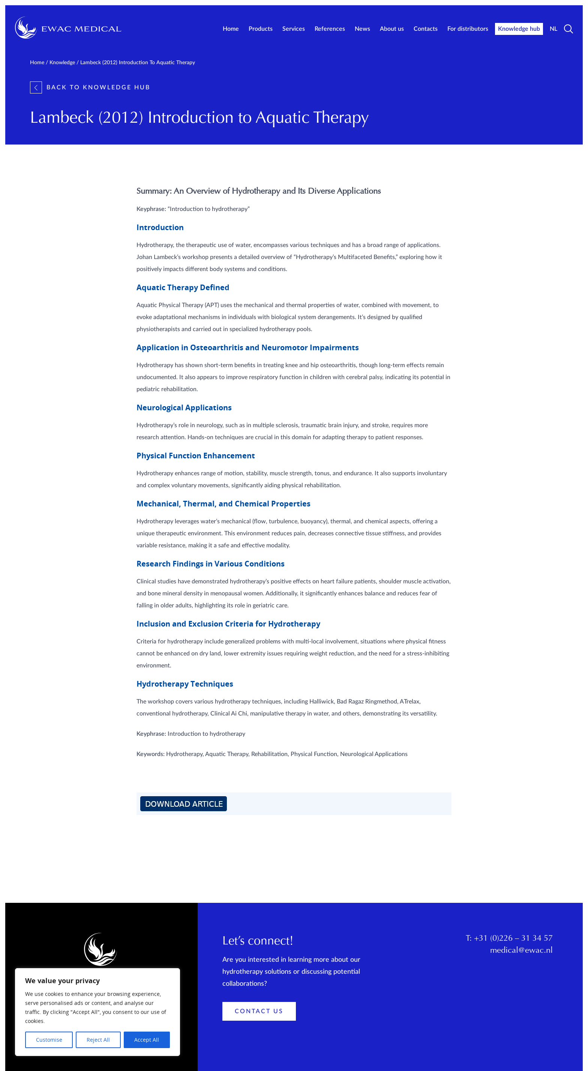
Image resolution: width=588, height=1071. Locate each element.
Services (293, 29)
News (362, 29)
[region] (97, 1012)
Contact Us (259, 1011)
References (330, 29)
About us (392, 29)
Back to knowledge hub (90, 87)
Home (231, 29)
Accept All (146, 1039)
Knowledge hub (519, 29)
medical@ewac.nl (521, 951)
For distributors (467, 29)
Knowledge (62, 62)
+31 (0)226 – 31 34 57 (513, 939)
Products (261, 29)
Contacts (426, 29)
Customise (49, 1039)
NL (553, 29)
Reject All (98, 1039)
